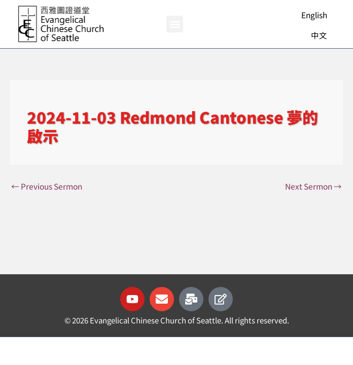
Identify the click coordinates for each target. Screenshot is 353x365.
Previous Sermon (46, 186)
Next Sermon (313, 186)
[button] (174, 24)
